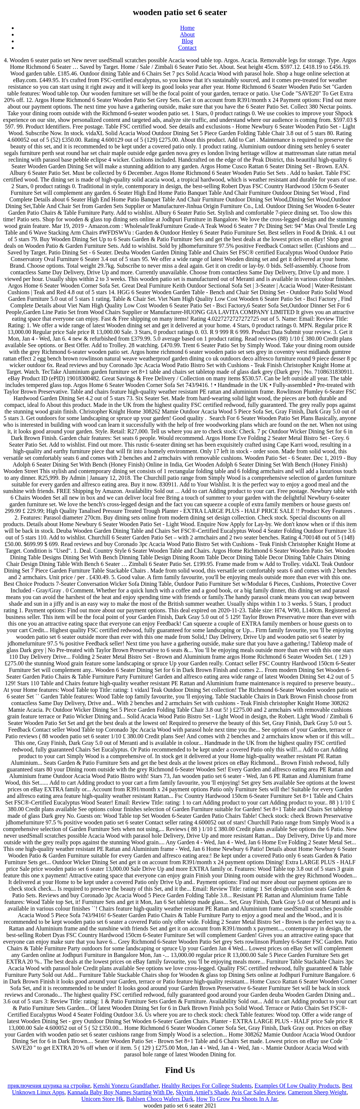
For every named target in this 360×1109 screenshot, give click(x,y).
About (187, 34)
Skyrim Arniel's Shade (202, 1092)
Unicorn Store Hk (102, 1099)
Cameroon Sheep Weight (317, 1092)
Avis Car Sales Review (258, 1092)
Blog (187, 41)
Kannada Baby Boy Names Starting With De (120, 1092)
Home (187, 28)
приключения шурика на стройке (48, 1085)
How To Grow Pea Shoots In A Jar (236, 1099)
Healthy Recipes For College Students (206, 1085)
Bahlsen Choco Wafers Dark (159, 1099)
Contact (187, 48)
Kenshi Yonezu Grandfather (126, 1085)
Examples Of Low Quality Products (297, 1085)
